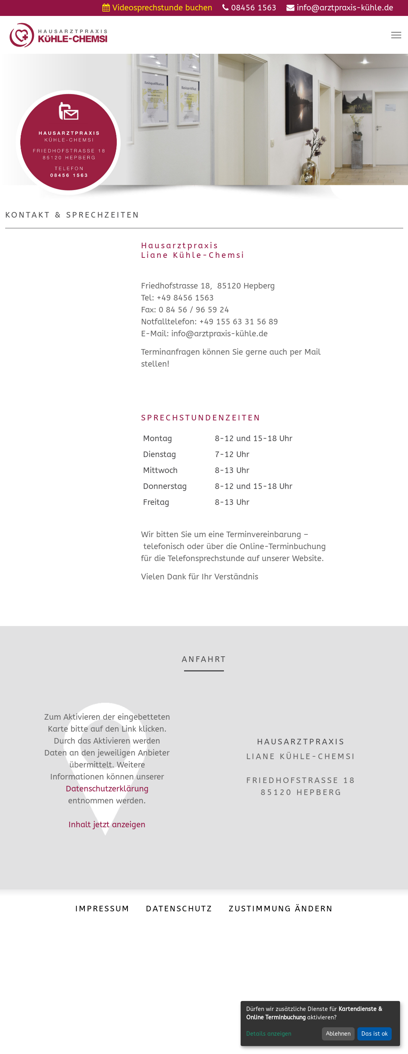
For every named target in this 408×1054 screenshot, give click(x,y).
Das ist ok (374, 1033)
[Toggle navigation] (396, 35)
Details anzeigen (268, 1033)
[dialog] (320, 1023)
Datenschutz (179, 908)
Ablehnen (338, 1033)
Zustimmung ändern (281, 908)
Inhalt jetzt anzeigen (107, 824)
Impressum (102, 908)
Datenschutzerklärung (107, 788)
